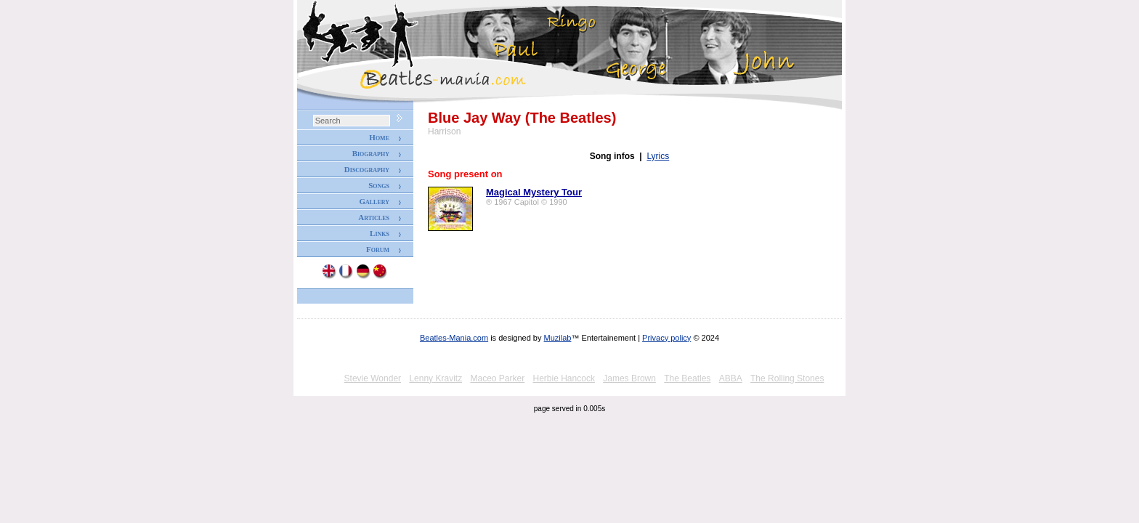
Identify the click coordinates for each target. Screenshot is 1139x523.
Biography (370, 153)
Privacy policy (666, 337)
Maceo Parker (497, 378)
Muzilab (558, 337)
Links (379, 233)
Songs (378, 185)
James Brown (629, 378)
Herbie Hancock (564, 378)
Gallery (374, 201)
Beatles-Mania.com (454, 337)
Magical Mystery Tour (534, 192)
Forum (377, 249)
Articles (373, 217)
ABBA (730, 378)
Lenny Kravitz (435, 378)
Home (379, 137)
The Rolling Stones (787, 378)
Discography (366, 169)
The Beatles (687, 378)
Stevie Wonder (373, 378)
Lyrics (657, 156)
